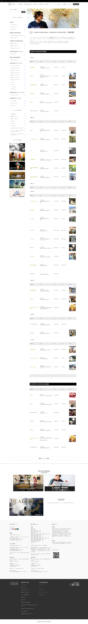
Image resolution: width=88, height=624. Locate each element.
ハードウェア (13, 90)
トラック (12, 85)
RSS (40, 594)
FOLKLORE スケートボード (16, 65)
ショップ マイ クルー (33, 139)
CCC (31, 150)
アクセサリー (13, 92)
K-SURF (31, 76)
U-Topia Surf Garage (33, 84)
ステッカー (13, 109)
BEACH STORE (32, 349)
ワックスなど (13, 104)
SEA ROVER (32, 67)
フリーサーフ (32, 218)
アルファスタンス (33, 366)
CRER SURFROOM (33, 265)
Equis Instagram (24, 611)
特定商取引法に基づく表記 (26, 613)
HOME (13, 4)
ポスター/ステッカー (15, 49)
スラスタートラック (15, 98)
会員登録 (64, 4)
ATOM (42, 594)
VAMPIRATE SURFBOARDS (16, 41)
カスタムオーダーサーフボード (17, 35)
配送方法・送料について (25, 592)
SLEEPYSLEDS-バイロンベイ (16, 53)
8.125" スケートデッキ (15, 75)
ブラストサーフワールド (34, 358)
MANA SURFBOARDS (15, 59)
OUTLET (12, 22)
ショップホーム (24, 584)
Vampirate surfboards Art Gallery (27, 608)
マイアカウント (59, 4)
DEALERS (35, 4)
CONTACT (47, 4)
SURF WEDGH (32, 159)
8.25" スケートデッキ (15, 77)
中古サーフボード (14, 38)
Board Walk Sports (33, 290)
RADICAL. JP (32, 93)
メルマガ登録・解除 (25, 594)
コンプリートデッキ (15, 67)
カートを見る (41, 589)
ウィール (12, 87)
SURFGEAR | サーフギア (15, 102)
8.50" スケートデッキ (15, 80)
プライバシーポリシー (43, 592)
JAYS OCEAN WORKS (34, 176)
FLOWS (31, 102)
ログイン (70, 4)
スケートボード (14, 24)
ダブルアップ (32, 256)
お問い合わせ (23, 587)
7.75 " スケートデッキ (15, 70)
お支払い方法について (25, 589)
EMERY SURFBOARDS (15, 33)
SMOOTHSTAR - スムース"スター (17, 96)
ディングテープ (14, 107)
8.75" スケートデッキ (15, 82)
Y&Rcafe (31, 429)
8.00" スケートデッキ (15, 72)
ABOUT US (41, 4)
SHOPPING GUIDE (27, 4)
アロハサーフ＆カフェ (33, 201)
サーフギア (13, 29)
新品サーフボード (14, 44)
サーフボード (13, 27)
